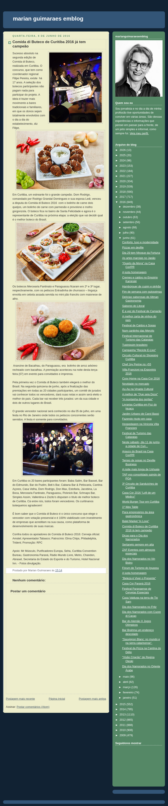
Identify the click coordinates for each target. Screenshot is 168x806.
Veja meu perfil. (139, 133)
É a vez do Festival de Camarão (141, 311)
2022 (123, 171)
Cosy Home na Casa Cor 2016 (141, 378)
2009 (123, 735)
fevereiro (129, 692)
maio (126, 676)
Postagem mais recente (20, 698)
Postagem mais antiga (92, 698)
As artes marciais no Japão (139, 258)
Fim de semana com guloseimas (142, 291)
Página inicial (57, 698)
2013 (123, 714)
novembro (129, 211)
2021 (123, 176)
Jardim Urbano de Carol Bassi (140, 413)
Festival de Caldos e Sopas (139, 325)
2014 (123, 709)
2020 (123, 181)
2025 (123, 155)
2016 (123, 202)
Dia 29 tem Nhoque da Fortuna (141, 252)
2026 (123, 150)
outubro (128, 217)
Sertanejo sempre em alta (138, 544)
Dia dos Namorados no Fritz (139, 606)
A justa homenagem (134, 272)
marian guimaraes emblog (48, 18)
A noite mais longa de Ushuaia (140, 469)
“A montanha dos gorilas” (137, 399)
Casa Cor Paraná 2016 (136, 583)
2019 (123, 186)
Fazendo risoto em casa (137, 418)
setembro (129, 222)
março (127, 687)
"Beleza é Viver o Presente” (139, 578)
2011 (123, 725)
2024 (123, 160)
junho (126, 238)
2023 (123, 165)
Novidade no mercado (135, 383)
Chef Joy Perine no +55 (136, 364)
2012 (123, 719)
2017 (123, 196)
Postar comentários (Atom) (33, 706)
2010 (123, 730)
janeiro (127, 697)
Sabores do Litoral (133, 306)
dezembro (129, 206)
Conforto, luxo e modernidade (140, 242)
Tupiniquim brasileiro (135, 344)
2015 (123, 704)
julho (126, 232)
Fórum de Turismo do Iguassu (140, 568)
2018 (123, 191)
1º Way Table (130, 507)
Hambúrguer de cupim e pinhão (141, 286)
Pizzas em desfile (133, 247)
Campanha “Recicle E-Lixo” (139, 350)
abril (126, 682)
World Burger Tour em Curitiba (140, 501)
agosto (127, 227)
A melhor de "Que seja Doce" (140, 394)
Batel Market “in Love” (135, 521)
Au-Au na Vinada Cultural (137, 389)
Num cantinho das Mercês (138, 330)
